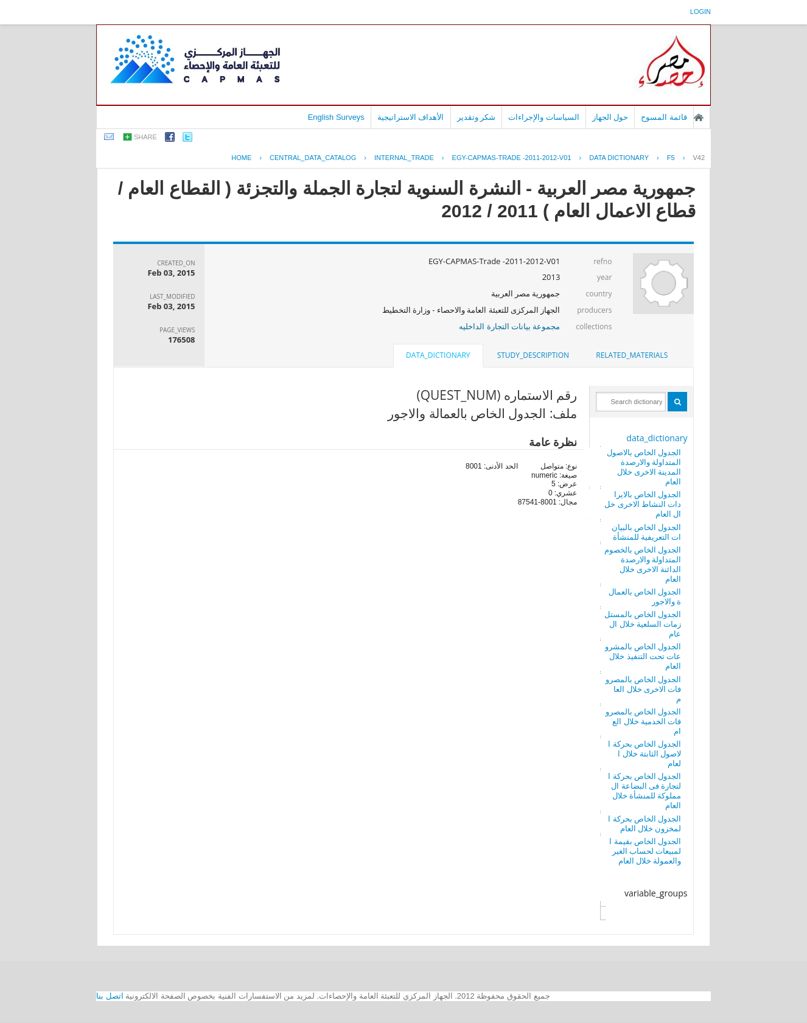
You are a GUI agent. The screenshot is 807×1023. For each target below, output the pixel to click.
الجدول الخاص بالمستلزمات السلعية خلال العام (643, 623)
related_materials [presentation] (632, 355)
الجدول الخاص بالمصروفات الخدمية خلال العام (644, 721)
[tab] (631, 355)
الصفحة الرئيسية (699, 117)
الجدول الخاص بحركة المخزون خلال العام (644, 823)
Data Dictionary (619, 157)
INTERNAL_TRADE (404, 157)
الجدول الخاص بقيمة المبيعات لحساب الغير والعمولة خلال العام (645, 850)
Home (241, 157)
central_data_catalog (313, 157)
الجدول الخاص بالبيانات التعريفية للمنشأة (647, 532)
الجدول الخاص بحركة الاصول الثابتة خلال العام (644, 753)
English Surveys (336, 117)
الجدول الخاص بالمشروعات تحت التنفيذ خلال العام (643, 656)
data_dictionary (656, 438)
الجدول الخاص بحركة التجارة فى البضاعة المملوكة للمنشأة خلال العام (644, 790)
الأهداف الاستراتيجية (410, 117)
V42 (699, 157)
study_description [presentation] (533, 355)
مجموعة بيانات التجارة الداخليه (509, 326)
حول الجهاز (610, 117)
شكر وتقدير (476, 117)
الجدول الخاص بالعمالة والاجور (645, 596)
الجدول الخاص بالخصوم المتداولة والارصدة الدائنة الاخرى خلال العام (643, 564)
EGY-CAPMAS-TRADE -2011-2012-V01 (511, 157)
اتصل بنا (110, 995)
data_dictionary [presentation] (438, 355)
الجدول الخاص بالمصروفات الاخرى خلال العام (644, 689)
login (700, 11)
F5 (671, 157)
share (145, 137)
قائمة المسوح (664, 117)
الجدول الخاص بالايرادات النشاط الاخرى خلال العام (642, 503)
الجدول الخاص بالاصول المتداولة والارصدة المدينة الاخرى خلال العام (644, 466)
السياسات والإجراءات (543, 117)
